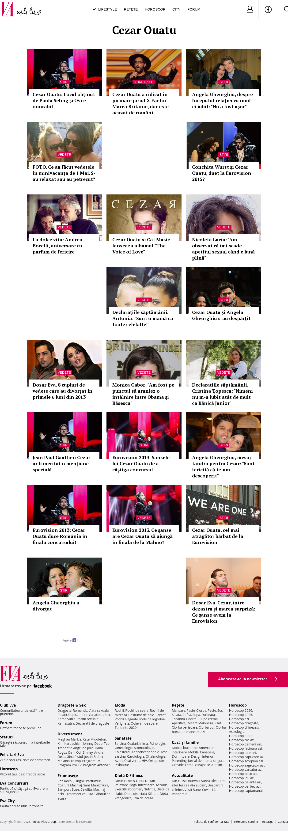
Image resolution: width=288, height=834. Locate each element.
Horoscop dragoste (243, 723)
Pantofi (160, 715)
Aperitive (179, 723)
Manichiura (99, 785)
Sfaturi (6, 737)
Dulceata (208, 714)
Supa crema (209, 719)
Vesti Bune (193, 789)
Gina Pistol (75, 756)
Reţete (178, 705)
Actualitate (182, 775)
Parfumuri (93, 781)
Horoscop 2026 (240, 710)
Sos (220, 710)
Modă (120, 705)
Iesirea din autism (192, 785)
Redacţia (267, 822)
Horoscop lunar (241, 735)
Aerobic (161, 785)
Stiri (64, 82)
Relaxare (121, 785)
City (176, 9)
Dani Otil (75, 752)
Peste (212, 710)
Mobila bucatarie (185, 747)
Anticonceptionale (145, 752)
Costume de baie (141, 715)
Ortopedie (156, 760)
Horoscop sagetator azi (246, 765)
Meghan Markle (70, 739)
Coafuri (63, 785)
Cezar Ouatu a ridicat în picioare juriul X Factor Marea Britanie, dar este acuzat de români (140, 103)
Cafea (186, 714)
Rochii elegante (126, 719)
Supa (196, 714)
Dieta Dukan (145, 780)
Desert (192, 723)
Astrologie (236, 731)
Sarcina (120, 743)
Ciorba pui (206, 727)
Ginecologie (124, 747)
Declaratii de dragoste (92, 723)
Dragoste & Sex (72, 705)
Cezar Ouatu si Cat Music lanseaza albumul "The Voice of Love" (141, 245)
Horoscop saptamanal (245, 790)
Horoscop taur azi (242, 752)
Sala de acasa (143, 798)
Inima (143, 743)
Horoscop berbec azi (244, 786)
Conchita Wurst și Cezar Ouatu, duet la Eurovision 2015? (221, 173)
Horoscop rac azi (241, 740)
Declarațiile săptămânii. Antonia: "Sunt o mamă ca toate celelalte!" (142, 318)
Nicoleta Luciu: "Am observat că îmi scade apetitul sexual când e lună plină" (223, 248)
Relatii (62, 714)
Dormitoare (181, 756)
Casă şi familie (185, 742)
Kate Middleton (94, 739)
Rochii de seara (136, 710)
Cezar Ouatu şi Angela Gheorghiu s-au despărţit (221, 315)
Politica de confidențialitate (211, 822)
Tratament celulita (79, 794)
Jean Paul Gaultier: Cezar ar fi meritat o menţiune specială (61, 463)
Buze (75, 789)
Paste (191, 710)
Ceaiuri (132, 743)
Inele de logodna (152, 719)
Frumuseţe (68, 775)
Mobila (193, 752)
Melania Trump (69, 761)
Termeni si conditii (246, 822)
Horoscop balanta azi (245, 782)
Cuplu (72, 714)
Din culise (179, 780)
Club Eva (8, 705)
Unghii (79, 781)
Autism (216, 765)
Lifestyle (107, 9)
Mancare (178, 710)
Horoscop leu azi (241, 778)
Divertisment (70, 734)
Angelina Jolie (83, 748)
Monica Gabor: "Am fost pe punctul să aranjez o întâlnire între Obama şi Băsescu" (143, 394)
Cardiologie (135, 756)
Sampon (64, 789)
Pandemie (179, 794)
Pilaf (217, 723)
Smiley (88, 752)
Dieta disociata (135, 793)
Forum (193, 9)
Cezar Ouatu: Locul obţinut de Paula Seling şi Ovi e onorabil (64, 100)
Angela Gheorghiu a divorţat (56, 605)
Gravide (178, 765)
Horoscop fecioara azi (245, 748)
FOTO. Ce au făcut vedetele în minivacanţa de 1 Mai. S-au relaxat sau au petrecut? (64, 173)
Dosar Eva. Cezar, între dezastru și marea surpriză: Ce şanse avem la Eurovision (223, 611)
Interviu (194, 780)
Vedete (64, 154)
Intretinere (146, 785)
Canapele (207, 752)
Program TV (91, 761)
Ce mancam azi (193, 732)
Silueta (153, 793)
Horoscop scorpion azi (246, 761)
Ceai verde (132, 760)
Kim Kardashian (70, 743)
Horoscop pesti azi (243, 773)
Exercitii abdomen (128, 789)
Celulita (86, 789)
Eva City (7, 800)
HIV (144, 760)
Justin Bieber (93, 756)
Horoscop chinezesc (244, 727)
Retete (131, 9)
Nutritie (149, 789)
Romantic (80, 710)
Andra (99, 752)
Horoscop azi (239, 719)
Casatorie (96, 714)
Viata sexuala (99, 710)
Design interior (202, 756)
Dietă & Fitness (129, 775)
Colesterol (122, 752)
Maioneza (205, 723)
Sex (107, 714)
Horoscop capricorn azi (246, 757)
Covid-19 (208, 789)
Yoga (133, 785)
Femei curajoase (197, 765)
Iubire (83, 714)
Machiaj (76, 785)
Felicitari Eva (12, 754)
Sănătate (123, 738)
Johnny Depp (93, 743)
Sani (86, 785)
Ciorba (201, 710)
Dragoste (65, 710)
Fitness (129, 780)
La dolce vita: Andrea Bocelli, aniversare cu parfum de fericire (57, 245)
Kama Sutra (66, 719)
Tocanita (178, 719)
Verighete (122, 723)
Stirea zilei (144, 82)
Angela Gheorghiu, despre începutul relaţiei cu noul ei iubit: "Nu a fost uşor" (222, 100)
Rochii (68, 781)
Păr (60, 781)
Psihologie (157, 743)
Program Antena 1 (97, 765)
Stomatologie (144, 747)
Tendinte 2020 (125, 727)
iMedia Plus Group (44, 822)
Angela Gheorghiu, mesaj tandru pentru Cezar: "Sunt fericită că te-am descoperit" (223, 466)
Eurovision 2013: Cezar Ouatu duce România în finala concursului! (60, 536)
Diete (119, 780)
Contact (283, 822)
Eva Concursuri (14, 783)
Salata (176, 714)
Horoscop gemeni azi (245, 744)
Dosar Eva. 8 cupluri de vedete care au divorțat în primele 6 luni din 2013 (62, 391)
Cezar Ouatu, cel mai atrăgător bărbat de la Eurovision (217, 536)
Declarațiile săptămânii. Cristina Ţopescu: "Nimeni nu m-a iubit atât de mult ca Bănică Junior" (222, 394)
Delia (61, 756)
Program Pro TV (70, 765)
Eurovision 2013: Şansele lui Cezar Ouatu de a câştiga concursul (141, 463)
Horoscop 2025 (240, 714)
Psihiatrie (122, 765)
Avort (119, 760)
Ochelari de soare (144, 723)
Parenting (179, 760)
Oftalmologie (155, 756)
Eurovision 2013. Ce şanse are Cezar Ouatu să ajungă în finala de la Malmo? (142, 536)
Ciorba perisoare (184, 727)
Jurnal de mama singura (206, 760)
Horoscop (155, 9)
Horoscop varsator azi (245, 769)
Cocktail (192, 719)
